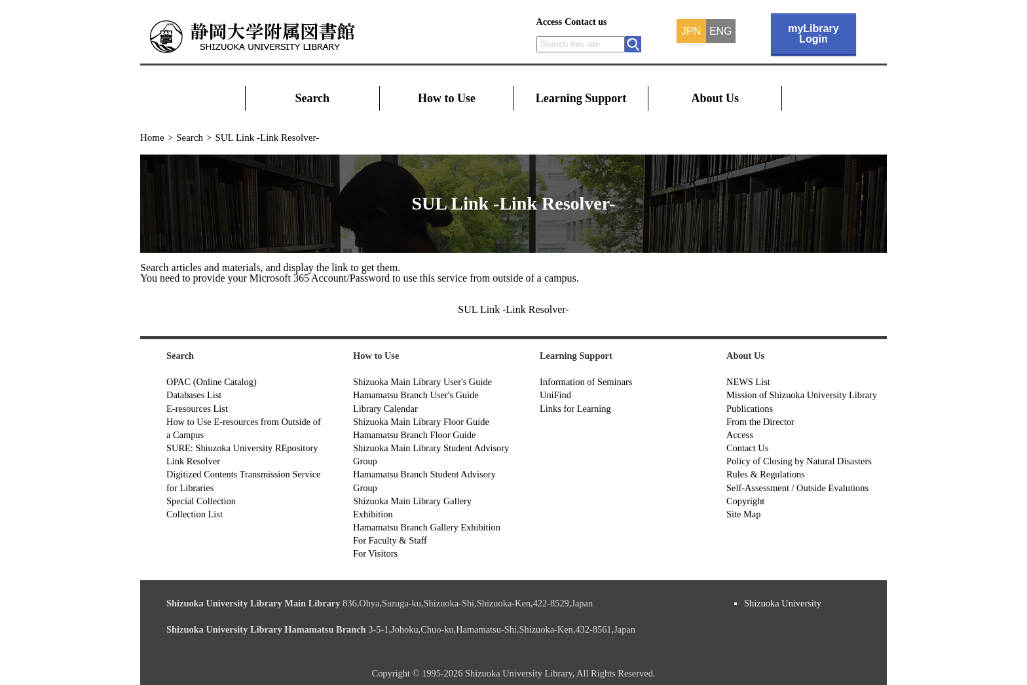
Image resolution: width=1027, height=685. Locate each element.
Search (312, 98)
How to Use (447, 98)
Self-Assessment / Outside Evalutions (797, 488)
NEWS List (748, 382)
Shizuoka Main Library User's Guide (422, 382)
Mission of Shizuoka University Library (801, 395)
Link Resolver (193, 461)
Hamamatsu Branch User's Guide (416, 395)
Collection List (194, 514)
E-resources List (197, 408)
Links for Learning (575, 408)
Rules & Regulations (765, 474)
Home (152, 137)
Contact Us (747, 448)
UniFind (555, 395)
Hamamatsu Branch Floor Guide (414, 435)
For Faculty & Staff (390, 540)
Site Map (743, 514)
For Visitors (375, 553)
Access (549, 22)
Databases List (193, 395)
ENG (720, 31)
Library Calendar (385, 408)
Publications (749, 408)
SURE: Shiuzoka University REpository (242, 448)
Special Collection (201, 501)
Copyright (745, 501)
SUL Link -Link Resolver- (513, 309)
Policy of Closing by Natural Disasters (799, 461)
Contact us (586, 22)
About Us (715, 98)
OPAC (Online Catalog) (211, 382)
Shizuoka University (782, 603)
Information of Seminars (586, 382)
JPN (691, 31)
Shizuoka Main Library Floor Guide (421, 422)
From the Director (760, 422)
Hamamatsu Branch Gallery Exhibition (426, 527)
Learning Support (581, 98)
